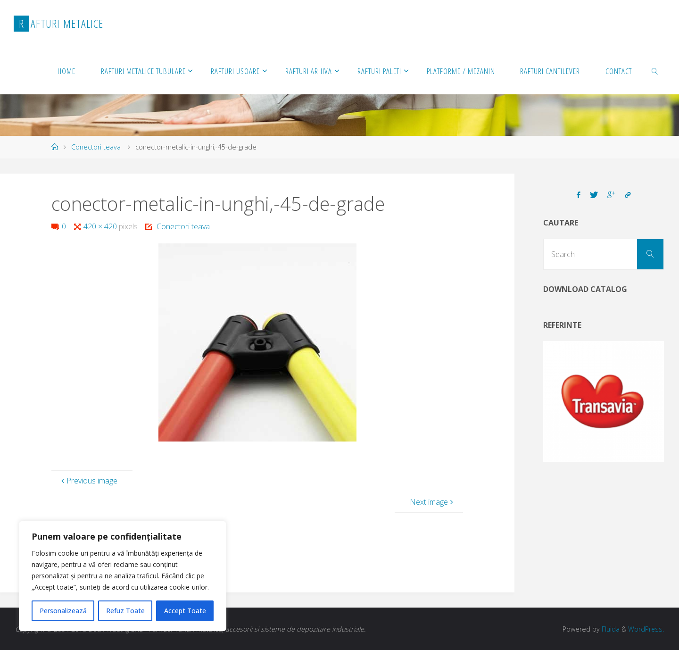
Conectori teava (96, 146)
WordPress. (646, 629)
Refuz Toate (125, 610)
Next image (432, 502)
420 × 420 (101, 226)
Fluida (609, 629)
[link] (655, 70)
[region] (122, 576)
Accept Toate (185, 610)
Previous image (88, 480)
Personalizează (63, 610)
